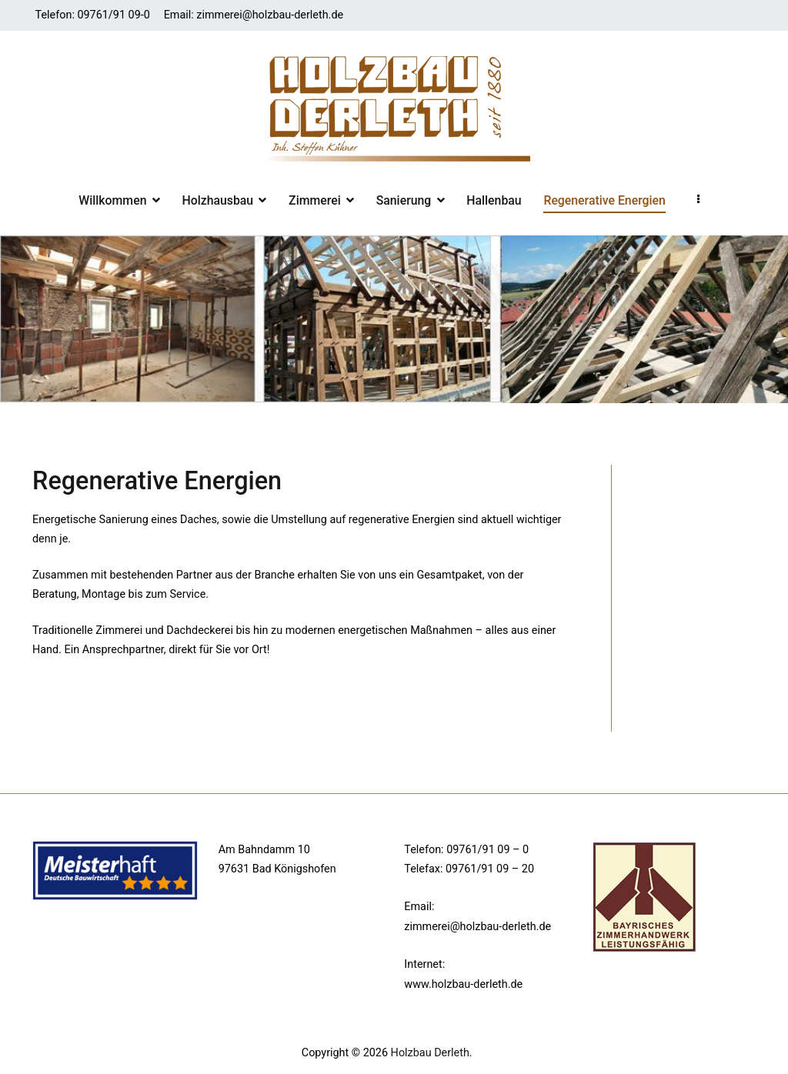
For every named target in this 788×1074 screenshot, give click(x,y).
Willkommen (112, 200)
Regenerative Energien (604, 200)
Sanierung (404, 200)
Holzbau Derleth (430, 1052)
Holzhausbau (217, 200)
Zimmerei (315, 200)
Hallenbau (493, 200)
